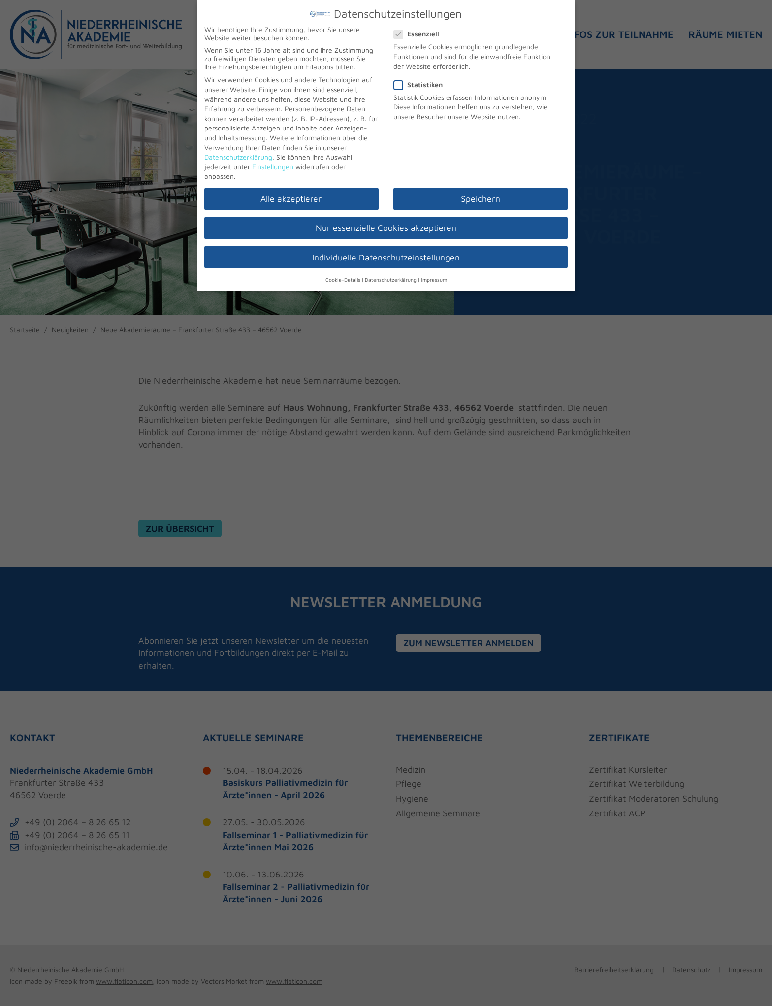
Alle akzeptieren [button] (291, 195)
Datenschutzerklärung (238, 153)
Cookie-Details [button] (342, 276)
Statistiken (422, 80)
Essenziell (420, 30)
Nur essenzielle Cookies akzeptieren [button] (386, 224)
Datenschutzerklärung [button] (391, 276)
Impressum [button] (434, 276)
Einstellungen (272, 163)
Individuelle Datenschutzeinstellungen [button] (386, 253)
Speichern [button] (480, 195)
